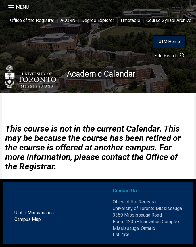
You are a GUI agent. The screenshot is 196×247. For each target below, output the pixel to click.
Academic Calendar (101, 74)
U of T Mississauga (34, 212)
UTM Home (169, 41)
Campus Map (27, 219)
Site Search (170, 55)
